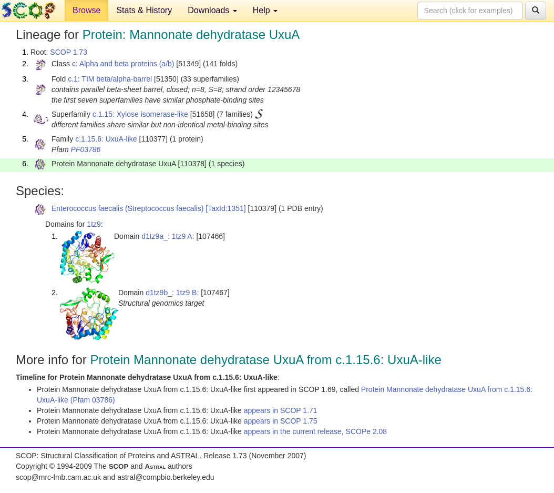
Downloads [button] (212, 10)
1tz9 (93, 224)
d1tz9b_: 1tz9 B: (172, 292)
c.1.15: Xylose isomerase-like (140, 114)
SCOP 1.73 (68, 52)
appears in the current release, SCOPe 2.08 (315, 431)
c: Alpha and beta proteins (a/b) (123, 63)
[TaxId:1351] (225, 208)
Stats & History (144, 10)
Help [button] (265, 10)
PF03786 (86, 149)
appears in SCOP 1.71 (280, 410)
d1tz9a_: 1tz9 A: (167, 236)
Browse (86, 10)
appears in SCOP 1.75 (280, 421)
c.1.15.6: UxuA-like (106, 139)
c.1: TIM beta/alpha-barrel (110, 79)
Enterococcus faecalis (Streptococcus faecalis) (127, 208)
